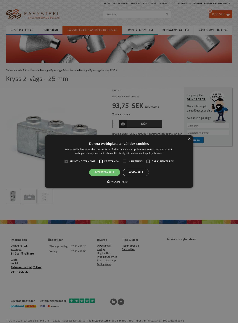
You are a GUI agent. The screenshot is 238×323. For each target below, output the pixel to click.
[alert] (119, 161)
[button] (66, 161)
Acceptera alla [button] (105, 172)
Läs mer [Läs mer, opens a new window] (158, 153)
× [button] (189, 138)
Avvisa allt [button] (135, 172)
